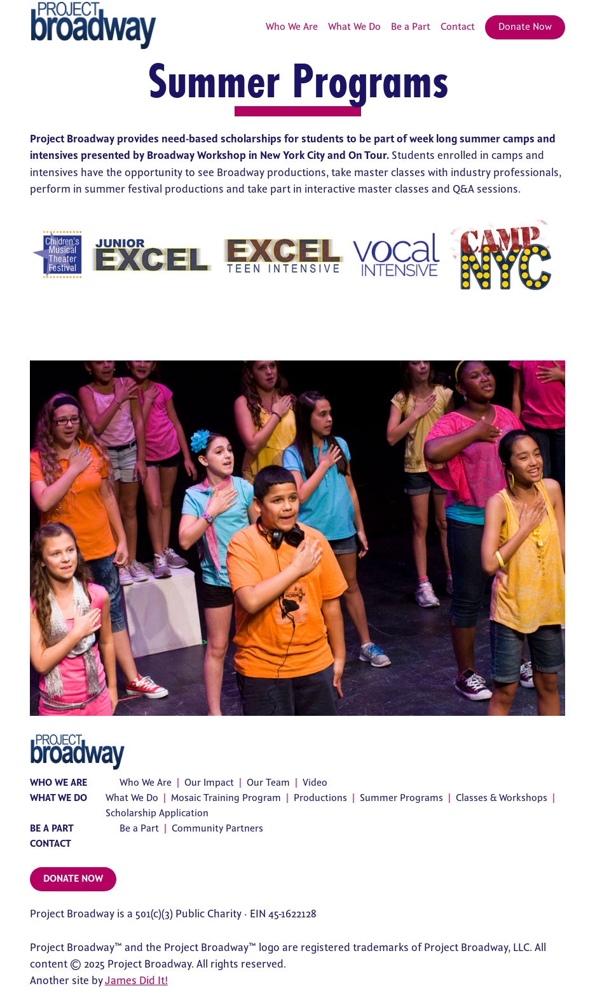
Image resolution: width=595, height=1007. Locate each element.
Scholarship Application (157, 813)
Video (315, 783)
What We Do (354, 27)
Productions (320, 798)
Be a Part (410, 27)
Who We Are (292, 27)
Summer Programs (401, 798)
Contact (458, 27)
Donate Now (525, 27)
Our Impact (209, 783)
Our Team (268, 783)
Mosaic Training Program (226, 798)
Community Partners (217, 828)
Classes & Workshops (501, 798)
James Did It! (136, 981)
